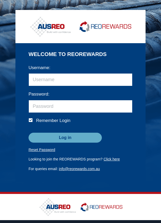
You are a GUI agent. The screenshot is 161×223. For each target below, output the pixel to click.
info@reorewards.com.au (79, 169)
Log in (65, 137)
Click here (112, 159)
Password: (39, 94)
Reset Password (42, 150)
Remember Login (53, 120)
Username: (40, 67)
